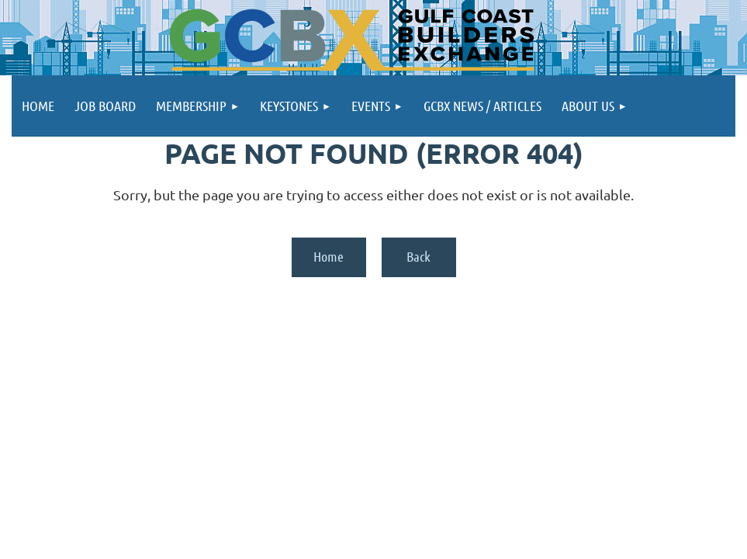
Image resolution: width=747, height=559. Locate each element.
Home (328, 256)
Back (418, 256)
